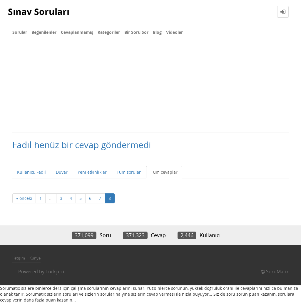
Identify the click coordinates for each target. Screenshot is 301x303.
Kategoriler (109, 32)
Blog (157, 32)
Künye (35, 258)
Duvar (62, 172)
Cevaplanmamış (77, 32)
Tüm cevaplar (164, 172)
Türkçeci (55, 271)
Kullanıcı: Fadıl (31, 172)
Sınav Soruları (38, 12)
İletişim (18, 258)
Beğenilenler (43, 32)
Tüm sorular (129, 172)
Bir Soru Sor (136, 32)
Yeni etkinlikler (92, 172)
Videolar (174, 32)
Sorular (19, 32)
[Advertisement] (150, 88)
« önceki (24, 198)
